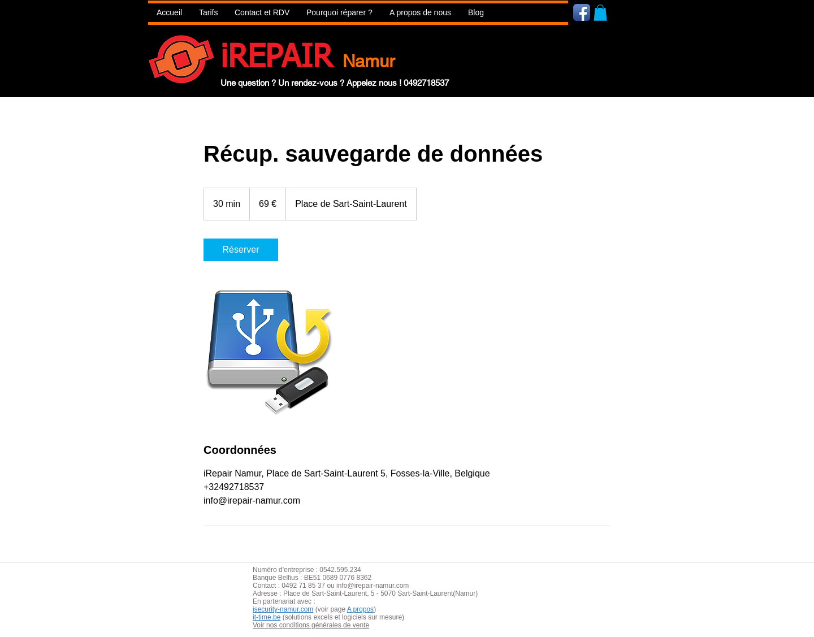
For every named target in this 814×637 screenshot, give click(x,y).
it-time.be (266, 617)
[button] (339, 12)
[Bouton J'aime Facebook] (649, 12)
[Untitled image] (269, 351)
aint (336, 593)
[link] (241, 250)
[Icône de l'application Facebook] (581, 12)
